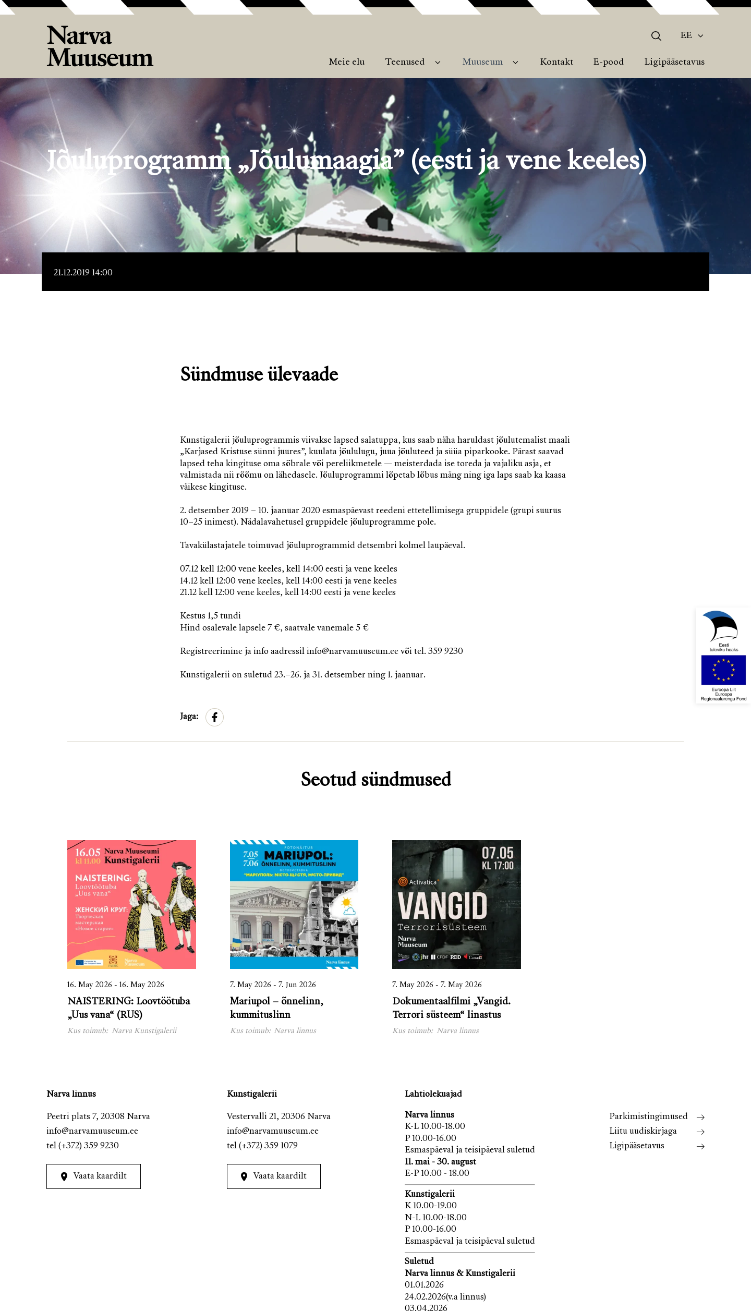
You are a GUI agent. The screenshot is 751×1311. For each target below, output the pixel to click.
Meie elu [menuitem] (347, 62)
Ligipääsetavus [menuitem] (675, 62)
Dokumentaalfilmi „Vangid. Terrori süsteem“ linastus (451, 1008)
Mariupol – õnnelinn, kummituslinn (276, 1008)
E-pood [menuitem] (608, 62)
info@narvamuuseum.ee (92, 1132)
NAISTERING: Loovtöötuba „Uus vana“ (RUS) (128, 1008)
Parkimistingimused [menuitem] (648, 1117)
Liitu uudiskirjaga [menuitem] (643, 1132)
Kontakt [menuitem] (556, 62)
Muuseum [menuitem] (483, 62)
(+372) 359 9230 (88, 1146)
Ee (686, 36)
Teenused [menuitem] (405, 62)
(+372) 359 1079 (268, 1146)
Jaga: (189, 717)
